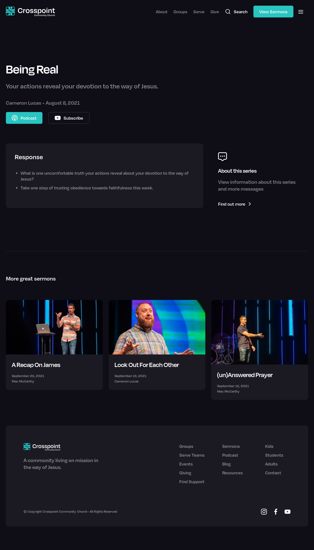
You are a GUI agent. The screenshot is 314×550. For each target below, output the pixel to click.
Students (274, 455)
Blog (226, 463)
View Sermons (273, 11)
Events (186, 463)
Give (214, 11)
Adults (271, 463)
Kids (269, 446)
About (162, 11)
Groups (180, 11)
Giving (185, 472)
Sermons (231, 446)
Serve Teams (192, 455)
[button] (300, 11)
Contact (273, 472)
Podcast (230, 455)
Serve (199, 11)
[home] (30, 12)
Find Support (191, 481)
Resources (232, 472)
